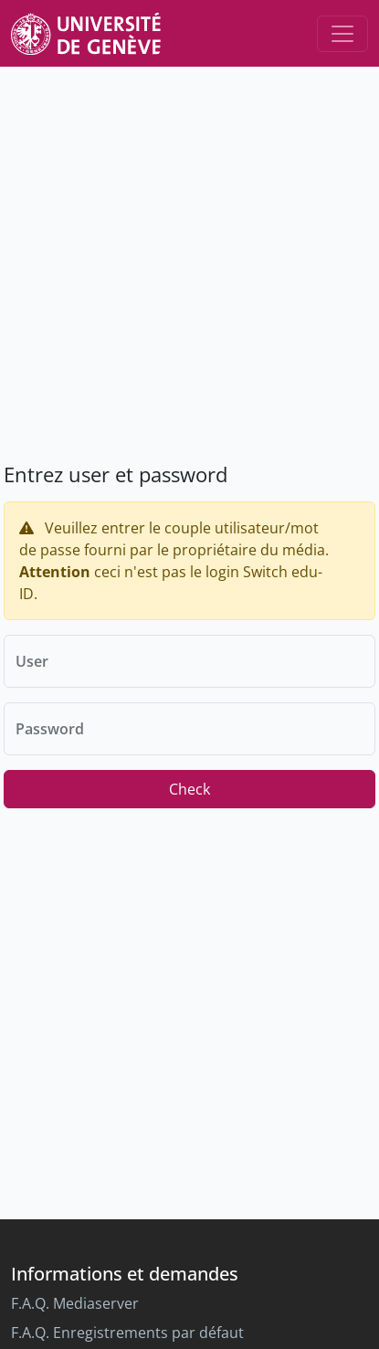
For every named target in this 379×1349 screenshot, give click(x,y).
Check (189, 789)
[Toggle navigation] (342, 34)
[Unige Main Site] (86, 33)
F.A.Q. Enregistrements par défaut (127, 1333)
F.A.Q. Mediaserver (75, 1303)
